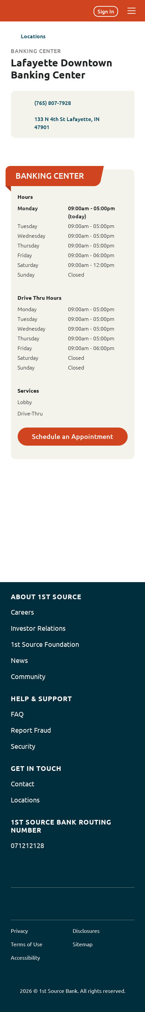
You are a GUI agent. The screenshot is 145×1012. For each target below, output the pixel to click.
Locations (28, 36)
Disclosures (86, 931)
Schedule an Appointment (72, 436)
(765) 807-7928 (44, 103)
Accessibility (25, 958)
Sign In (106, 11)
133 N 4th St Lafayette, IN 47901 (72, 123)
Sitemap (83, 944)
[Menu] (131, 10)
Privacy (19, 931)
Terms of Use (26, 944)
